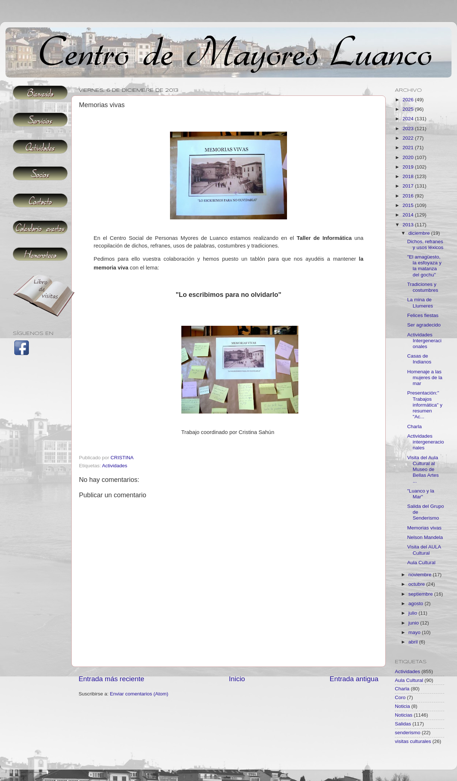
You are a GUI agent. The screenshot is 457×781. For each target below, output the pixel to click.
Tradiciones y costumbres (422, 287)
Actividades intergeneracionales (425, 441)
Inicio (237, 679)
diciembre (419, 233)
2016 (409, 196)
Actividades (114, 465)
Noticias (403, 715)
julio (413, 613)
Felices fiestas (423, 315)
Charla (414, 426)
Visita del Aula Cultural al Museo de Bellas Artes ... (423, 469)
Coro (400, 697)
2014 (409, 215)
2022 (409, 138)
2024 (409, 118)
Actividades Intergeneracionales (424, 340)
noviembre (420, 574)
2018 (409, 176)
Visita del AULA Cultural (424, 549)
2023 (409, 128)
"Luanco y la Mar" (420, 493)
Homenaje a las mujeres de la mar (424, 377)
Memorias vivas (424, 528)
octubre (417, 584)
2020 (409, 157)
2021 (409, 147)
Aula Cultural (421, 562)
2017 (409, 186)
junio (414, 623)
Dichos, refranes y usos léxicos (425, 244)
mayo (415, 632)
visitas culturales (413, 741)
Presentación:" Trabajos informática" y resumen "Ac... (424, 404)
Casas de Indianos (419, 359)
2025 (409, 109)
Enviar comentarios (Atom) (139, 694)
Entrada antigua (354, 679)
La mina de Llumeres (420, 302)
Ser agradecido (424, 325)
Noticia (402, 706)
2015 (409, 205)
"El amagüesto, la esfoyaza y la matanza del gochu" (424, 266)
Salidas (403, 724)
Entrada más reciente (111, 679)
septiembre (421, 594)
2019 (409, 167)
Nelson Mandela (425, 537)
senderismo (407, 732)
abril (413, 642)
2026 (409, 99)
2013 (409, 224)
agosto (416, 603)
